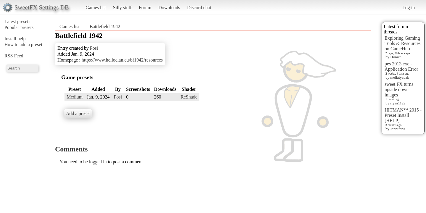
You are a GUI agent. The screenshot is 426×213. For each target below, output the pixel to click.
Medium (75, 96)
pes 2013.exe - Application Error (401, 66)
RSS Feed (13, 55)
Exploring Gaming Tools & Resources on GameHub (403, 43)
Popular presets (18, 27)
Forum (145, 7)
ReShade (188, 96)
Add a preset (78, 113)
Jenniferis (397, 129)
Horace (395, 57)
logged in (98, 161)
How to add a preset (23, 44)
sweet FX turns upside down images (399, 89)
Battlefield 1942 (105, 26)
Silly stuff (122, 7)
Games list (96, 7)
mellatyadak (399, 77)
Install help (15, 38)
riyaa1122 (398, 103)
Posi (94, 48)
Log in (408, 7)
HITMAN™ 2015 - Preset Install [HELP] (403, 115)
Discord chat (199, 7)
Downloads (169, 7)
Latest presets (17, 21)
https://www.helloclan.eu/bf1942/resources (122, 59)
